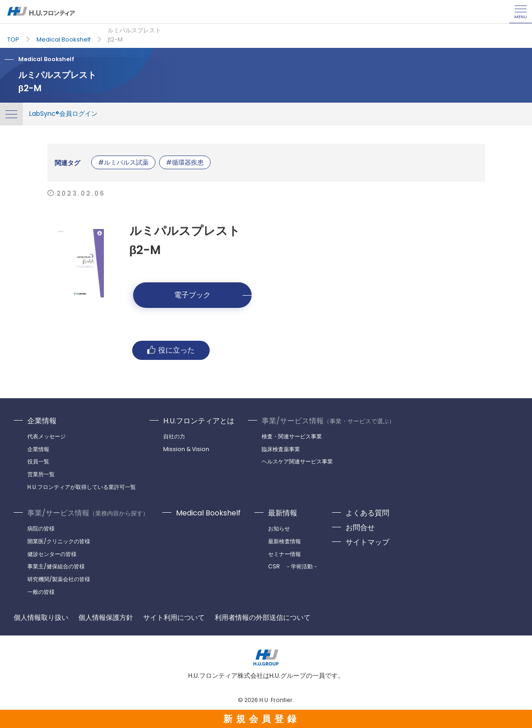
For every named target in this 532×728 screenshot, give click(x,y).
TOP (13, 39)
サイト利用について (174, 617)
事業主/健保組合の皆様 (56, 566)
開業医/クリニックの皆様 (58, 541)
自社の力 (174, 436)
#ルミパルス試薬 (123, 162)
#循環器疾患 (185, 162)
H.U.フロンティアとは (198, 421)
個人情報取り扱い (41, 617)
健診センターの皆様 (52, 554)
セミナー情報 (284, 554)
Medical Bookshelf (63, 39)
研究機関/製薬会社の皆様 (58, 579)
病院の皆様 (41, 528)
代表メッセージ (46, 436)
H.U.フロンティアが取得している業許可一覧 (81, 487)
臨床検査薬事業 (281, 449)
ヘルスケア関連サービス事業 (297, 461)
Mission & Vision (186, 449)
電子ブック (192, 295)
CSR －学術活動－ (293, 566)
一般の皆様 (41, 592)
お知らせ (279, 528)
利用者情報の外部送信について (262, 617)
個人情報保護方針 (105, 617)
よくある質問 (367, 513)
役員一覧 (38, 461)
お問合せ (360, 527)
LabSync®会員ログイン (63, 113)
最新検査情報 (284, 541)
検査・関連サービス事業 (292, 436)
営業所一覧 (41, 474)
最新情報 (282, 513)
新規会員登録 (261, 718)
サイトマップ (367, 542)
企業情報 (42, 421)
